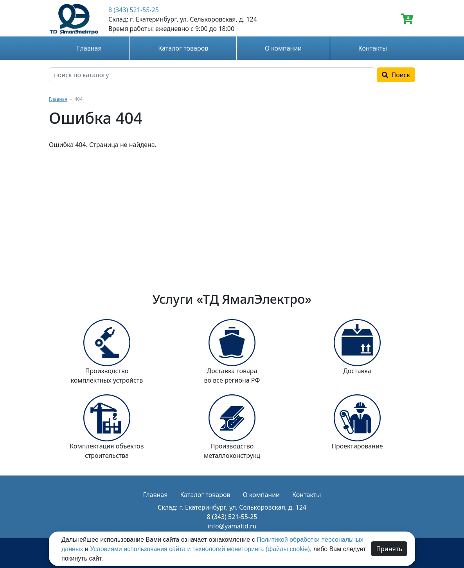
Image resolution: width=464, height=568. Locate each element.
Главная (89, 48)
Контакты (372, 48)
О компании (283, 48)
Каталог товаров (183, 48)
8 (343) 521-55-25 (133, 9)
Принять (389, 548)
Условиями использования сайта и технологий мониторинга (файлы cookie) (200, 549)
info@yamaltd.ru (231, 526)
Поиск (396, 75)
